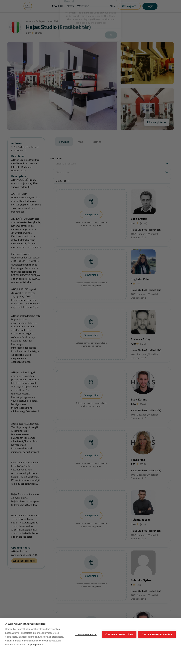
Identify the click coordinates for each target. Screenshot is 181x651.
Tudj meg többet (34, 644)
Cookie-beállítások (85, 634)
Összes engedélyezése (157, 634)
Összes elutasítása (119, 634)
